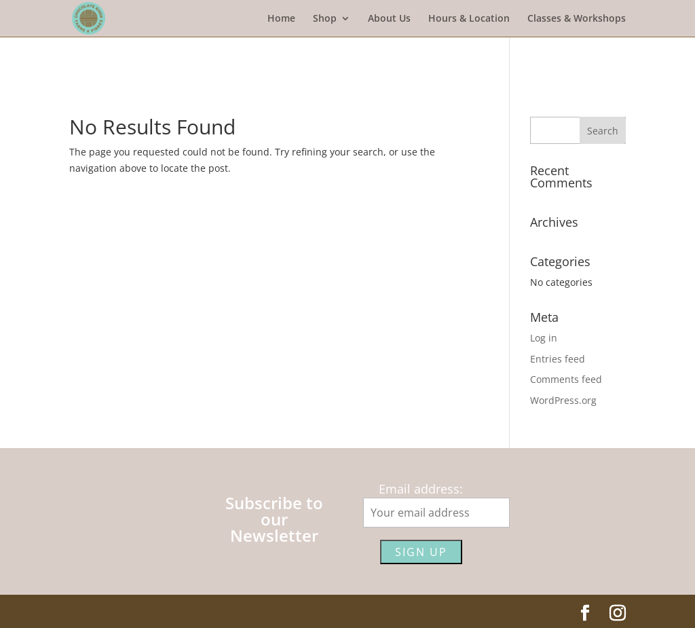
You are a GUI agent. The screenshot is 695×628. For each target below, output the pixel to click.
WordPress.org (563, 400)
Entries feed (557, 358)
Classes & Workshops (576, 19)
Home (281, 19)
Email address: (421, 489)
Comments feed (566, 379)
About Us (389, 19)
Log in (543, 337)
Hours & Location (469, 19)
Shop (325, 19)
